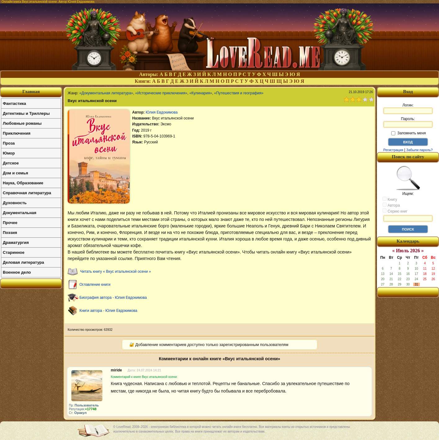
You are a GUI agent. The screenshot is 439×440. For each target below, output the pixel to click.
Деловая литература (23, 262)
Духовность (15, 202)
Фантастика (14, 103)
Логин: (408, 108)
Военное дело (17, 272)
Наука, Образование (23, 183)
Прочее (10, 222)
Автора (391, 205)
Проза (9, 143)
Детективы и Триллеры (26, 113)
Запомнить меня (408, 133)
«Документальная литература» (106, 93)
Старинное (14, 252)
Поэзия (10, 232)
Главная (31, 91)
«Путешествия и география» (238, 93)
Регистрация (393, 150)
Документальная (19, 212)
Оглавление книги (94, 284)
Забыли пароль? (419, 150)
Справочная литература (27, 193)
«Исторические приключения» (161, 93)
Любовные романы (22, 123)
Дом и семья (15, 173)
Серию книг (395, 211)
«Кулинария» (200, 93)
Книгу (390, 199)
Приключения (16, 133)
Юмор (9, 153)
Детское (11, 163)
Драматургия (16, 242)
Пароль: (408, 122)
